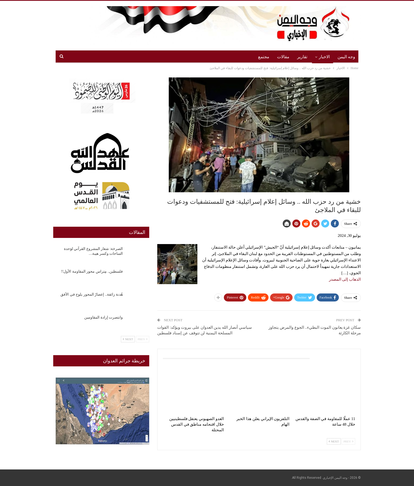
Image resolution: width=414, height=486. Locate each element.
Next (334, 441)
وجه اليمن (346, 56)
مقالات (283, 56)
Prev (348, 441)
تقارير (302, 56)
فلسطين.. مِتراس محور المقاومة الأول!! (92, 271)
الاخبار (324, 56)
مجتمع (263, 56)
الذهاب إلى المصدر (345, 279)
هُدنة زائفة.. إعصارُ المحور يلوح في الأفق (91, 294)
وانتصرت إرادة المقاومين (103, 317)
